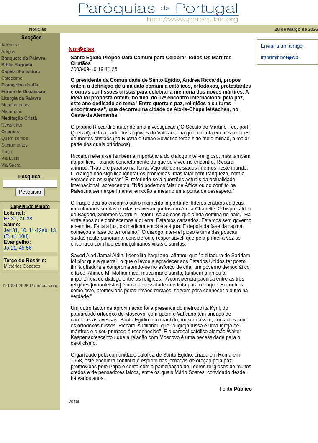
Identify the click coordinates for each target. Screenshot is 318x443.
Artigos (8, 51)
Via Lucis (10, 158)
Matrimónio (12, 111)
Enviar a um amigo (282, 46)
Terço (6, 151)
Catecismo (11, 78)
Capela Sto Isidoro (30, 206)
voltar (74, 401)
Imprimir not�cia (280, 58)
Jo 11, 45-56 (18, 248)
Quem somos (14, 138)
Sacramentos (14, 144)
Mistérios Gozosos (22, 265)
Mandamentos (15, 104)
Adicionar (10, 44)
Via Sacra (11, 164)
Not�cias (81, 49)
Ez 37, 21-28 (18, 219)
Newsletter (11, 124)
